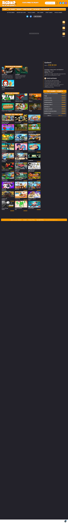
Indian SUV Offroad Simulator (17, 171)
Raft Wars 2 (47, 106)
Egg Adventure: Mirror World (31, 170)
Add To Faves (38, 16)
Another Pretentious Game (50, 111)
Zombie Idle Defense (4, 199)
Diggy (30, 110)
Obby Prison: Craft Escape (5, 180)
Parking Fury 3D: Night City (32, 142)
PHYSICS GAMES (58, 12)
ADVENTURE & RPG (21, 12)
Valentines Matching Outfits (19, 151)
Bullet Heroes (18, 141)
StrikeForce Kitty (48, 100)
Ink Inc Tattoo (31, 150)
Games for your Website (16, 219)
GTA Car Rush (18, 122)
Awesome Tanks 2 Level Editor (51, 93)
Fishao (3, 87)
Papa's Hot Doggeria (7, 110)
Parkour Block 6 (5, 170)
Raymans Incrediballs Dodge (4, 142)
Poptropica (30, 122)
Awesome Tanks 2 (48, 104)
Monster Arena (19, 101)
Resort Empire (19, 110)
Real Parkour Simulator (5, 151)
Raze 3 (30, 101)
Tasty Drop (17, 198)
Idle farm (30, 179)
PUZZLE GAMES (31, 12)
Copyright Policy (40, 219)
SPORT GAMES (49, 12)
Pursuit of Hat (47, 113)
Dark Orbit (4, 74)
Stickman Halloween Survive (4, 190)
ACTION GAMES (11, 12)
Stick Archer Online (4, 132)
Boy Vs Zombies (18, 179)
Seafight (17, 74)
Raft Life (17, 189)
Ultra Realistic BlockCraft (18, 132)
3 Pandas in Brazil (6, 101)
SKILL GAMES (40, 12)
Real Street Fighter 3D (17, 161)
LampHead (30, 160)
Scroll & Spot (31, 208)
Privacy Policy (31, 219)
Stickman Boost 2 (48, 102)
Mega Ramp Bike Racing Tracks (5, 123)
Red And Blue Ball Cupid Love (32, 132)
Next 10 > (60, 115)
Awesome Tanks (48, 98)
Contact (25, 219)
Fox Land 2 (30, 189)
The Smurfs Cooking (4, 161)
